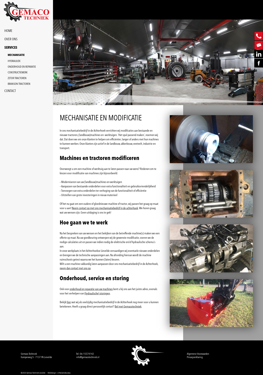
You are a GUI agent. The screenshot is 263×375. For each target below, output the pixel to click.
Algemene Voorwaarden (198, 353)
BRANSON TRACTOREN (19, 83)
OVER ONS (10, 39)
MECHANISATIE (16, 55)
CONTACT (10, 91)
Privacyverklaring (195, 357)
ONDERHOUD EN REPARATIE (22, 66)
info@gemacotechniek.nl (87, 357)
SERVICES (10, 48)
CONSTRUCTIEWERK (18, 72)
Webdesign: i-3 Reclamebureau (59, 373)
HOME (8, 31)
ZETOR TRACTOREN (17, 78)
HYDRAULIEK (14, 61)
